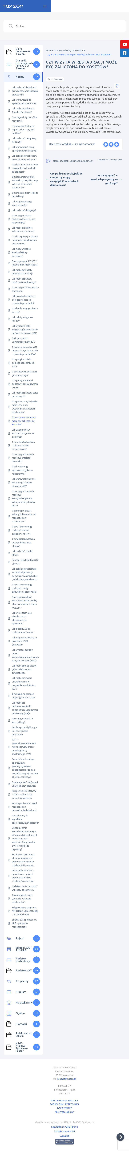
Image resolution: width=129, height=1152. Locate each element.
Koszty (79, 51)
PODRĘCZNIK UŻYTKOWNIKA (64, 1105)
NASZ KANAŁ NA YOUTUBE (64, 1101)
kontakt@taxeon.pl (66, 1080)
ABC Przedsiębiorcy (64, 1113)
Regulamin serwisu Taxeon (64, 1128)
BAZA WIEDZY (64, 1109)
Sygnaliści (64, 1137)
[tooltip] (124, 44)
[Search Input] (68, 27)
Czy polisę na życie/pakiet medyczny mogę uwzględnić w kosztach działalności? (64, 180)
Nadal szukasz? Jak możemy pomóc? (69, 162)
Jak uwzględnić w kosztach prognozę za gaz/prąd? (106, 180)
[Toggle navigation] (122, 6)
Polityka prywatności (64, 1132)
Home (49, 51)
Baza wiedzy (64, 51)
